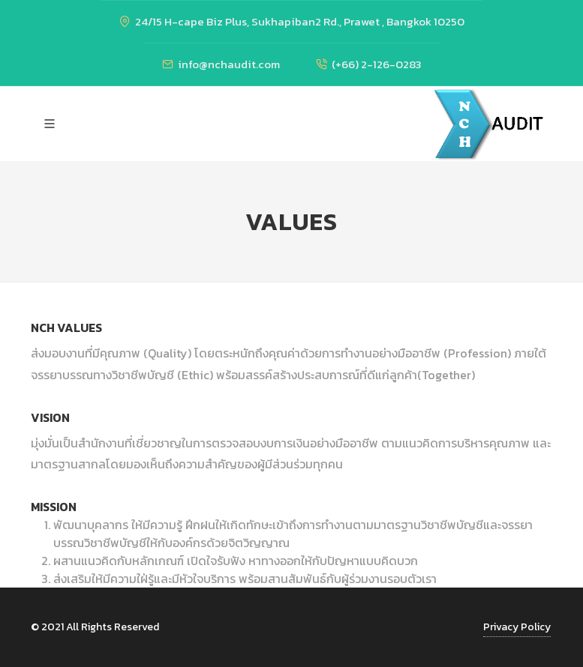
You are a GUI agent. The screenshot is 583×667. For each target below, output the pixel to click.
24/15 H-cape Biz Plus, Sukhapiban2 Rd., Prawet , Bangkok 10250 (291, 21)
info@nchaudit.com (221, 64)
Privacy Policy (517, 627)
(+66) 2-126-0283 (369, 64)
